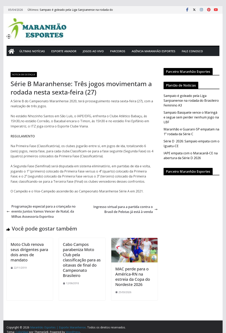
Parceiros (117, 51)
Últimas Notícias (32, 51)
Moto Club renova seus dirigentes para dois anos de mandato (29, 252)
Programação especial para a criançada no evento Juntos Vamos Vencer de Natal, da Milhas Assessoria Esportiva (41, 211)
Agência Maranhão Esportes (153, 51)
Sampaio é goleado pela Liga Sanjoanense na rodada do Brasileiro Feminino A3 (191, 100)
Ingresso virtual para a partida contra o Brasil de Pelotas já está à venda (125, 209)
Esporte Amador (63, 51)
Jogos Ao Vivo (93, 51)
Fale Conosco (192, 51)
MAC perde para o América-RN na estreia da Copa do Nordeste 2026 (132, 276)
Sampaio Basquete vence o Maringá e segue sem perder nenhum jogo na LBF (191, 117)
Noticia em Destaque (23, 74)
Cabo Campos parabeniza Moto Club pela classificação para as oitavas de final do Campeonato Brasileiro (82, 260)
